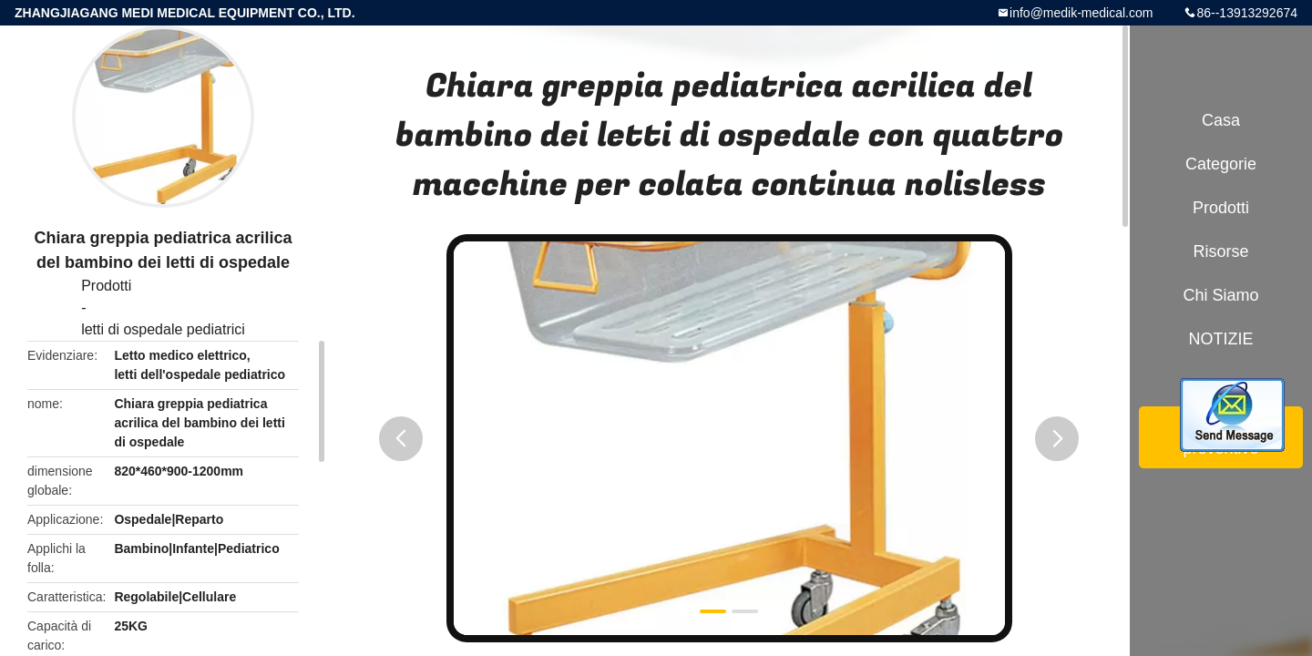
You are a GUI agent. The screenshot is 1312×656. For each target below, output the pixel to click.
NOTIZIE (1221, 339)
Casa (1221, 120)
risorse (1220, 251)
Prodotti (106, 285)
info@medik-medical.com (1081, 12)
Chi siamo (1220, 295)
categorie (1220, 164)
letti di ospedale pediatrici (163, 329)
